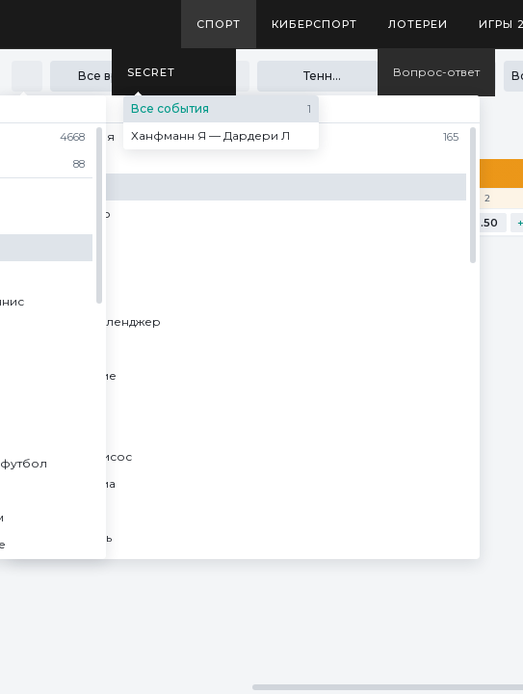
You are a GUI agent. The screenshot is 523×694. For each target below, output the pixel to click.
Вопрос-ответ (436, 72)
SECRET (151, 72)
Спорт (218, 24)
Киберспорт (314, 24)
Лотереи (418, 24)
